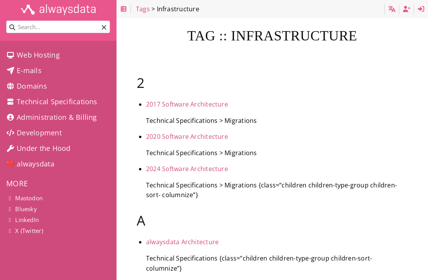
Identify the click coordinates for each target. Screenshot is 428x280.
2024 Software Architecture (187, 168)
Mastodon (24, 198)
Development (34, 132)
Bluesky (21, 209)
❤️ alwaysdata (30, 163)
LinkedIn (22, 220)
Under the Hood (38, 148)
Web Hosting (33, 55)
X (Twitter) (24, 230)
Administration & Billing (51, 117)
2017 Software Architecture (187, 104)
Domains (26, 86)
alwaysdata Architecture (182, 242)
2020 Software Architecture (187, 136)
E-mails (24, 70)
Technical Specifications (51, 101)
